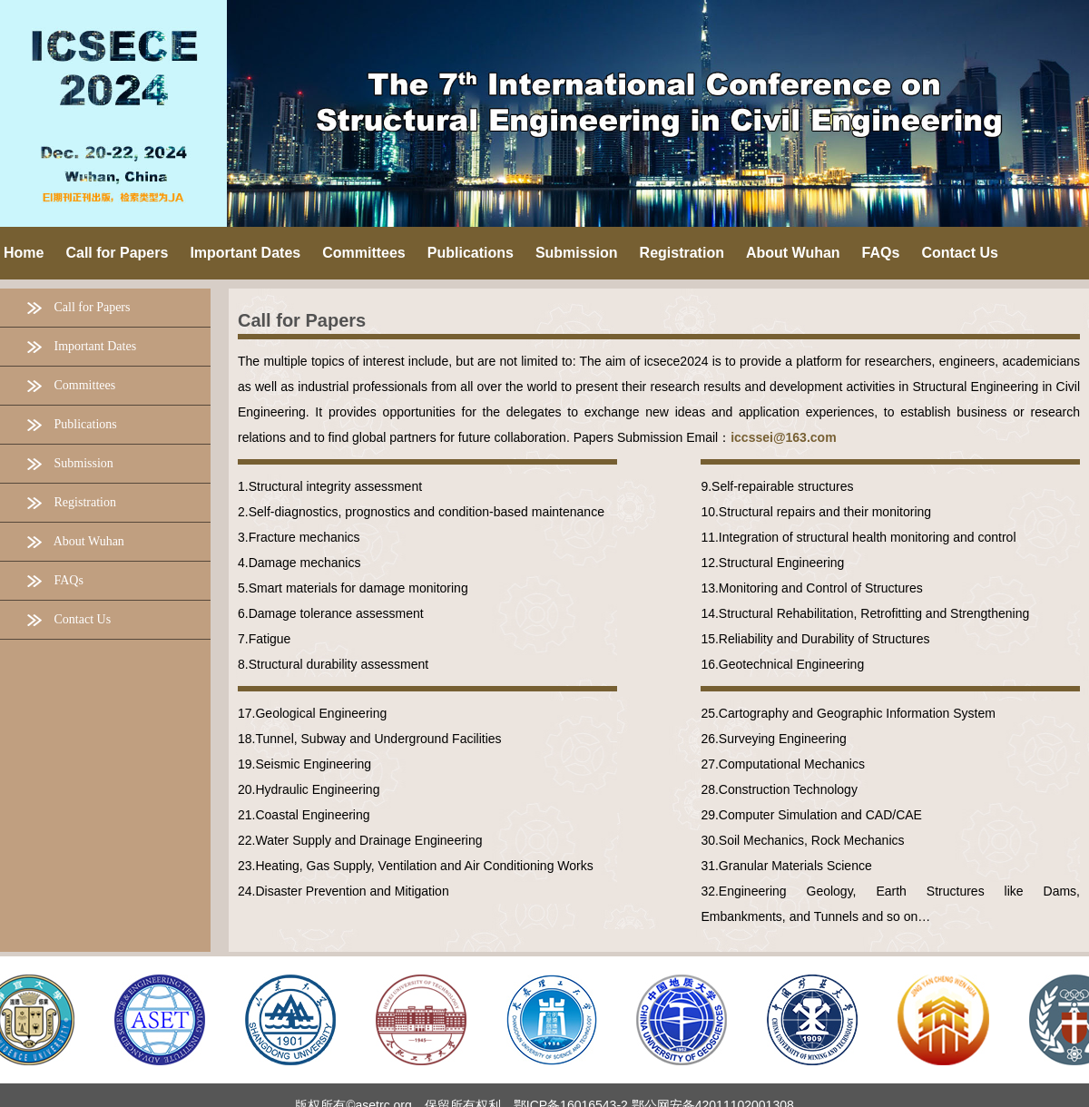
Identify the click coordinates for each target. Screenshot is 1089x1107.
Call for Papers (302, 320)
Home (24, 252)
